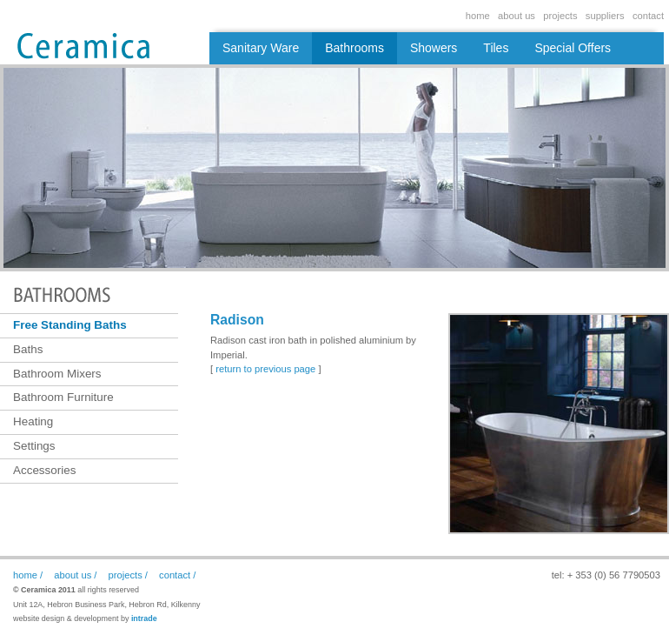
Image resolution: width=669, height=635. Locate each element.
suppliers (605, 15)
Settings (34, 445)
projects (560, 15)
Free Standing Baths (70, 324)
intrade (144, 618)
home (478, 15)
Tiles (495, 48)
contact (648, 15)
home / (28, 575)
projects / (128, 575)
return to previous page (265, 369)
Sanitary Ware (260, 48)
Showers (433, 48)
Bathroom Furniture (63, 397)
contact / (177, 575)
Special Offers (572, 48)
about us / (75, 575)
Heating (33, 421)
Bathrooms (354, 48)
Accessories (44, 470)
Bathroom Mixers (57, 373)
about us (516, 15)
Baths (28, 349)
